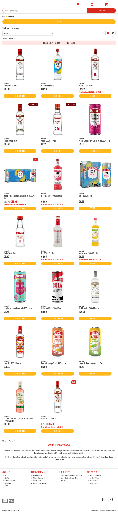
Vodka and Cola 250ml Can (51, 308)
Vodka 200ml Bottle (48, 140)
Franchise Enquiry (9, 480)
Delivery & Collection (38, 478)
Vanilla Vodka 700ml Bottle (89, 308)
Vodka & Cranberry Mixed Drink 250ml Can (94, 140)
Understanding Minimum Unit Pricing (70, 475)
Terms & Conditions (94, 475)
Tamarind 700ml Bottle (12, 363)
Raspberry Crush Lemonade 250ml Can (18, 308)
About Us (6, 478)
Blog (5, 475)
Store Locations (36, 475)
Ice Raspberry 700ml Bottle (51, 195)
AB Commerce (111, 510)
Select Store (70, 42)
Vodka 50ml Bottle (10, 253)
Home (5, 486)
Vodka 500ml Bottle (11, 85)
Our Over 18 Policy (94, 478)
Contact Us (7, 483)
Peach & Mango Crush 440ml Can (53, 363)
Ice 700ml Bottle (47, 85)
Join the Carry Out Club (38, 483)
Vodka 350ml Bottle (11, 140)
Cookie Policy (92, 483)
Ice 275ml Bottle (47, 253)
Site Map (62, 480)
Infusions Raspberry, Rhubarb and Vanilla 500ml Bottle (18, 419)
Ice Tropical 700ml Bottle (88, 253)
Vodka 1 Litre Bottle (86, 85)
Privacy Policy (93, 480)
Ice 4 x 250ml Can (85, 195)
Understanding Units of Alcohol (69, 478)
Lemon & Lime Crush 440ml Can (91, 363)
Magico (97, 510)
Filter (59, 21)
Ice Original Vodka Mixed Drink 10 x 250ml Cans (19, 197)
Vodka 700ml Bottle (48, 418)
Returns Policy (36, 480)
